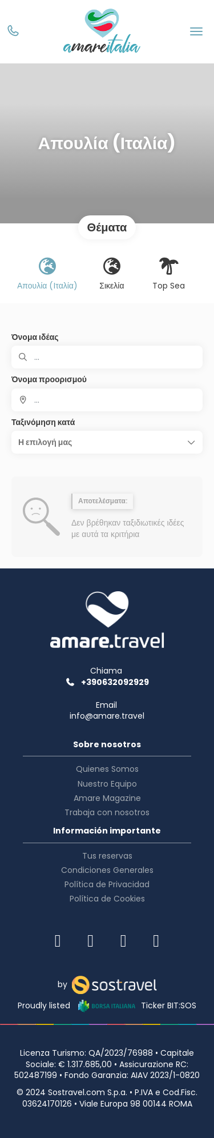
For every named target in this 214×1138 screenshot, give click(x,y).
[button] (107, 442)
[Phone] (13, 32)
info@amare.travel (107, 716)
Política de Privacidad (107, 884)
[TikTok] (124, 941)
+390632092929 (107, 682)
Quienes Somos (107, 769)
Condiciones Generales (107, 870)
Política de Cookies (107, 898)
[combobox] (107, 399)
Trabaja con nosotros (107, 812)
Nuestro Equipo (107, 784)
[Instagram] (58, 941)
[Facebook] (91, 941)
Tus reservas (107, 855)
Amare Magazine (107, 798)
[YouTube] (156, 941)
